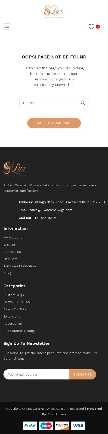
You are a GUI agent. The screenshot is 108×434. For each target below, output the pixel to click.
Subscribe (83, 374)
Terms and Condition (19, 266)
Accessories (12, 323)
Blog (7, 273)
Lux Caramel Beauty (19, 331)
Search (83, 103)
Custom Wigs (13, 295)
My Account (12, 237)
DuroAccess (57, 414)
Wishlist (9, 244)
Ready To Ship (14, 309)
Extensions (11, 316)
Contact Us (12, 252)
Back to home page (54, 123)
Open (6, 26)
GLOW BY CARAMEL (19, 302)
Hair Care (10, 259)
